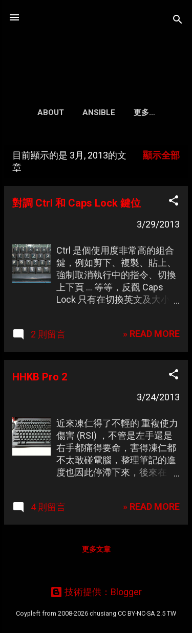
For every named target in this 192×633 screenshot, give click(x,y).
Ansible (98, 112)
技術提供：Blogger (96, 591)
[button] (173, 202)
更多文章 (96, 549)
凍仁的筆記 (96, 43)
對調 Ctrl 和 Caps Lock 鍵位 (76, 203)
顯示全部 (161, 155)
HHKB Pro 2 (39, 377)
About (50, 112)
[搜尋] (178, 20)
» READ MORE (151, 333)
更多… (144, 112)
